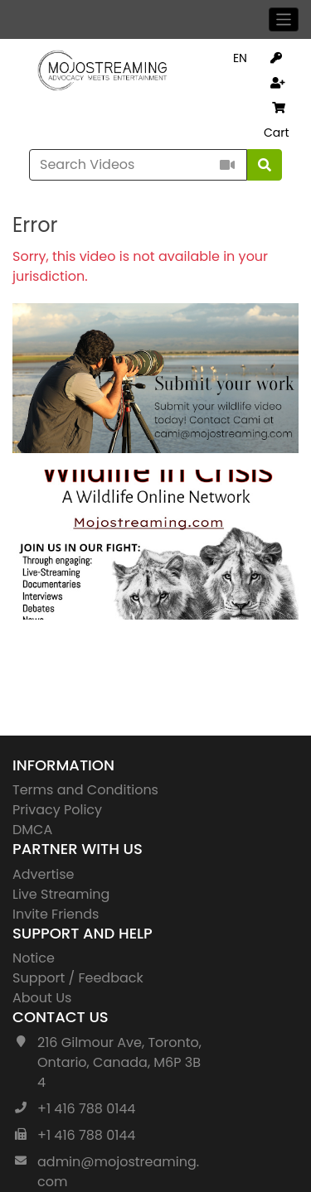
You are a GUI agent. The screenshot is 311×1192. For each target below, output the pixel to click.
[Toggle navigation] (284, 19)
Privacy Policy (57, 809)
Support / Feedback (77, 977)
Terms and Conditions (85, 789)
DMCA (32, 829)
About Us (41, 997)
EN (240, 58)
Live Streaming (60, 894)
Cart (276, 121)
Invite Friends (55, 914)
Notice (33, 958)
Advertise (43, 874)
